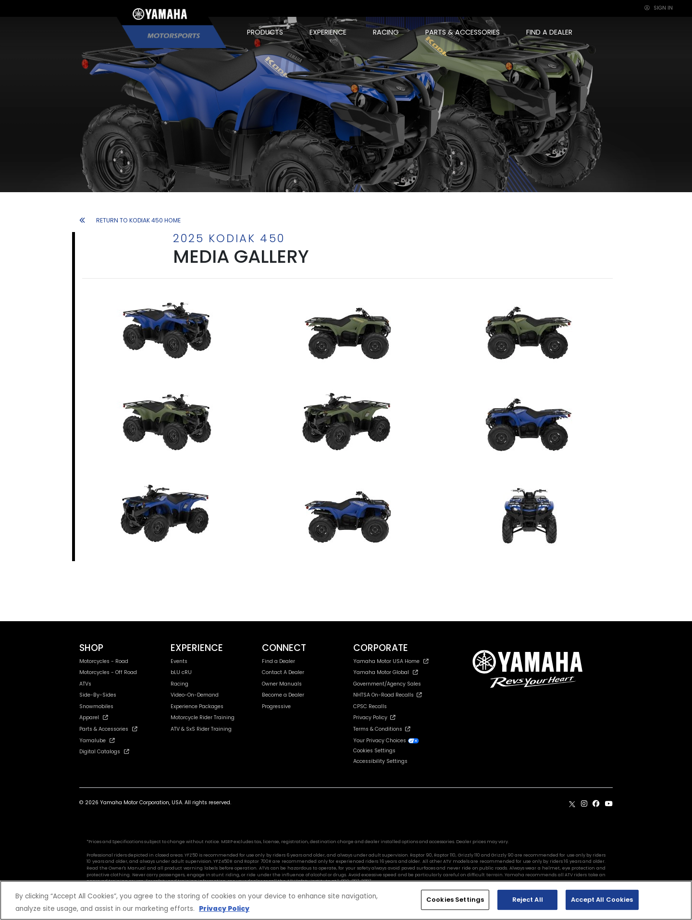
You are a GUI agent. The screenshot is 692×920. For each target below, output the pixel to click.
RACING (386, 32)
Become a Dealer (283, 695)
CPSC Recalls (370, 706)
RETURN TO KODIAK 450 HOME (130, 220)
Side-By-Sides (97, 695)
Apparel (93, 717)
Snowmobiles (96, 706)
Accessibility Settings (380, 761)
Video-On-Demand (195, 695)
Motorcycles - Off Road (108, 672)
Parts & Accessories (108, 729)
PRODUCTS (265, 32)
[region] (346, 900)
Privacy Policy (374, 717)
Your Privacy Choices (386, 740)
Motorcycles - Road (103, 661)
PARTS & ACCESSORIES (462, 32)
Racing (179, 683)
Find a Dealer (278, 661)
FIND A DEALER (549, 32)
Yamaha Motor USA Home (391, 661)
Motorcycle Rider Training (203, 717)
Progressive (276, 706)
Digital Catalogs (104, 751)
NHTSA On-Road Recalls (387, 695)
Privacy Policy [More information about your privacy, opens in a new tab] (224, 908)
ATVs (85, 683)
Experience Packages (197, 706)
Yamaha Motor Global (385, 672)
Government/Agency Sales (387, 683)
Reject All (527, 899)
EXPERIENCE (327, 32)
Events (179, 661)
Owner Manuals (282, 683)
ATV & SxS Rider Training (201, 729)
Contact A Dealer (283, 672)
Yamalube (97, 740)
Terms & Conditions (381, 729)
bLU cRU (181, 672)
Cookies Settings (374, 751)
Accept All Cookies (602, 899)
